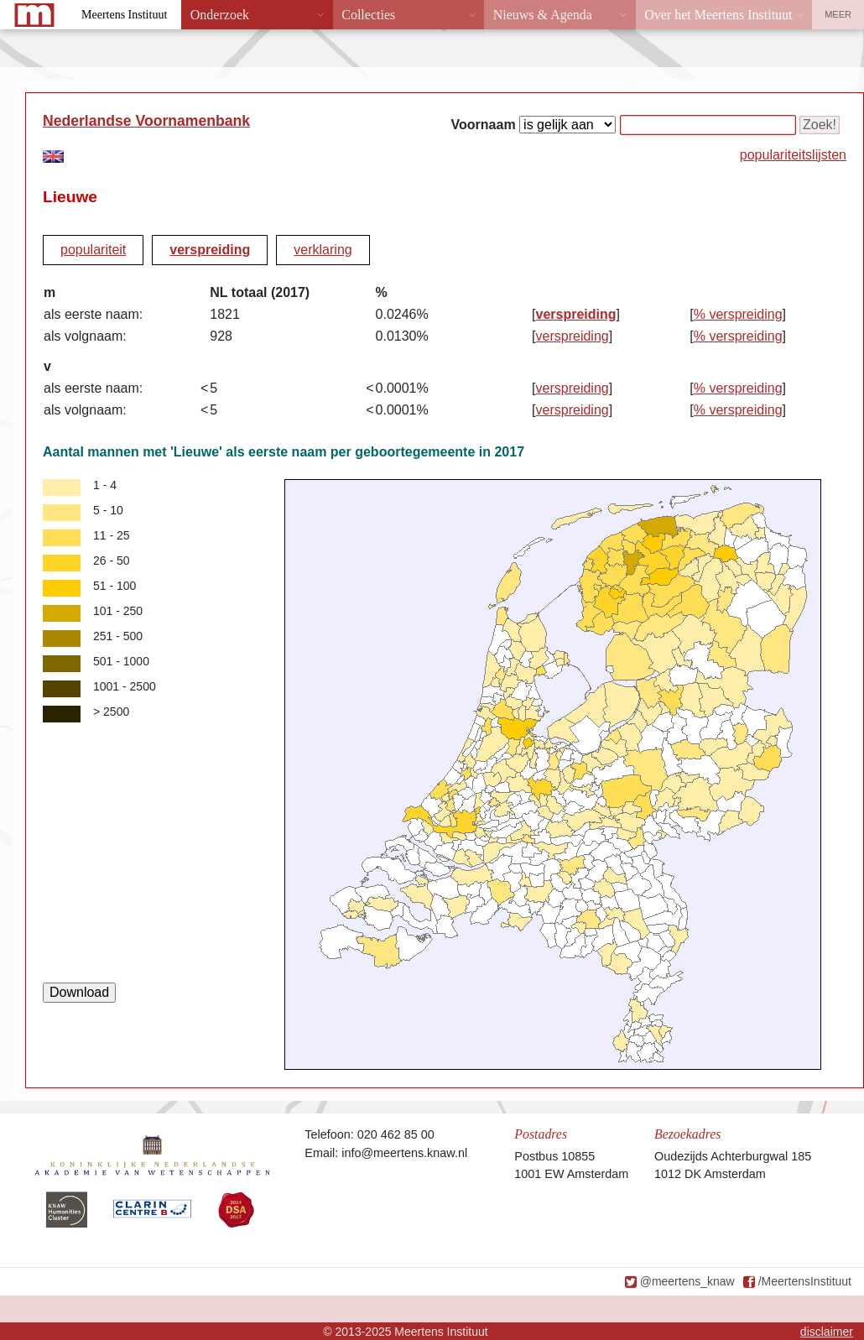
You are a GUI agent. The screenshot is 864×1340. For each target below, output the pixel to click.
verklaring (322, 249)
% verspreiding (738, 314)
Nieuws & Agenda (542, 15)
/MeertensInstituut (804, 1281)
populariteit (93, 249)
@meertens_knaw (687, 1281)
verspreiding (209, 249)
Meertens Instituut (124, 14)
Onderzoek (219, 15)
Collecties (368, 15)
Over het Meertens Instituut (718, 15)
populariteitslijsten (793, 155)
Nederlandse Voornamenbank (146, 120)
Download (79, 992)
